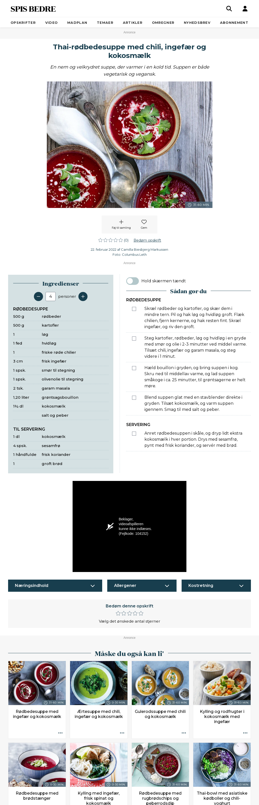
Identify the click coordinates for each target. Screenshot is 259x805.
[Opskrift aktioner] (60, 733)
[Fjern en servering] (38, 296)
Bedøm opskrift (147, 240)
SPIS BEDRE (33, 8)
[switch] (132, 281)
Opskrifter (23, 22)
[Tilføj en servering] (83, 296)
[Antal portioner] (51, 296)
